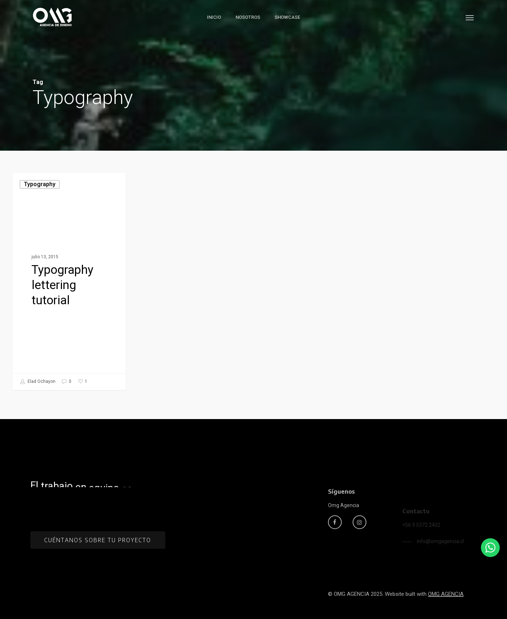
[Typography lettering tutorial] (69, 281)
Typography (39, 184)
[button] (470, 17)
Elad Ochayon (37, 382)
